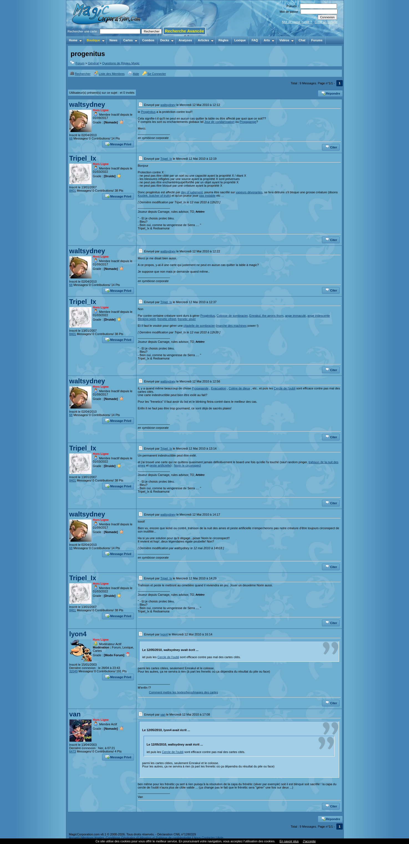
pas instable (207, 195)
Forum (80, 63)
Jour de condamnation (219, 121)
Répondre (330, 93)
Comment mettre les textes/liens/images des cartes (183, 692)
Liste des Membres (109, 73)
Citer (331, 147)
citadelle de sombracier (199, 325)
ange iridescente (319, 315)
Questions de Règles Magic (121, 63)
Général (93, 63)
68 (71, 138)
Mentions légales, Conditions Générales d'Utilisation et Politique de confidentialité (136, 837)
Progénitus (148, 111)
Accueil (74, 837)
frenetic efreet (166, 319)
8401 (72, 190)
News (114, 40)
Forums (316, 40)
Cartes (130, 40)
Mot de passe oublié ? (297, 22)
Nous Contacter (204, 837)
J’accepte (309, 841)
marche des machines (232, 325)
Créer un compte (326, 22)
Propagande (200, 388)
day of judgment (191, 192)
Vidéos (286, 40)
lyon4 (78, 634)
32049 (73, 671)
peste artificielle (160, 465)
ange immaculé (295, 315)
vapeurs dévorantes (249, 192)
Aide (133, 73)
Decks (167, 40)
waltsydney (87, 104)
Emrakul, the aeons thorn (266, 315)
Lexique (240, 40)
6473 (72, 751)
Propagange (248, 121)
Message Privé (118, 143)
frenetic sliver (187, 319)
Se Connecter (154, 73)
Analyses (185, 40)
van (75, 714)
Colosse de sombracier (232, 315)
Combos (148, 40)
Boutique (96, 40)
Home (75, 40)
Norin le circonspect (187, 465)
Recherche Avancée (184, 31)
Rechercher (80, 73)
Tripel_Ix (82, 158)
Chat (302, 40)
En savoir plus (289, 841)
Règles (223, 40)
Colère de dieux (239, 388)
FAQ (255, 40)
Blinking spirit (147, 319)
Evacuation (218, 388)
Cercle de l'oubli (284, 388)
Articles (206, 40)
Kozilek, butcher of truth (154, 195)
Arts (269, 40)
